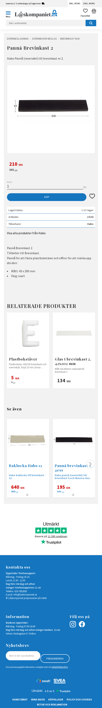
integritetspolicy (59, 666)
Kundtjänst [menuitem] (20, 699)
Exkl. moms (89, 3)
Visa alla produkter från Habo (26, 233)
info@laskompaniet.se (25, 594)
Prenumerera (55, 658)
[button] (10, 13)
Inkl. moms (74, 3)
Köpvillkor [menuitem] (55, 699)
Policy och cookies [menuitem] (79, 699)
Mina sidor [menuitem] (38, 699)
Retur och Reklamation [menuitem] (52, 704)
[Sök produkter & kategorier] (51, 23)
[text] (51, 164)
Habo (90, 224)
